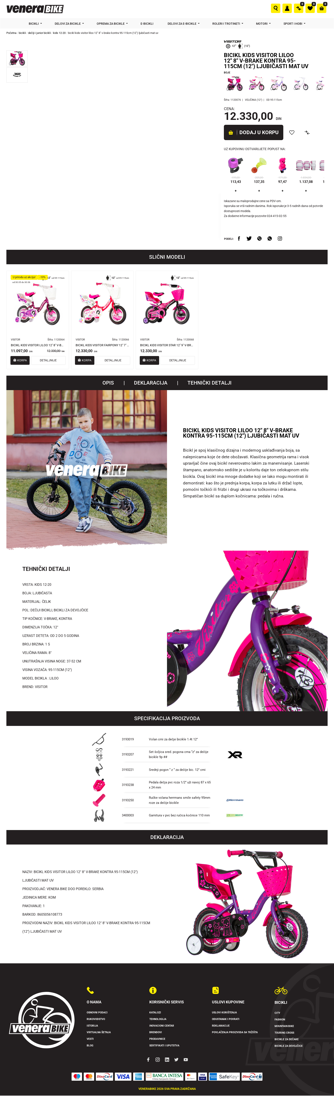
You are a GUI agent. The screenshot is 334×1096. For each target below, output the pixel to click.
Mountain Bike (286, 1026)
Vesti (91, 1039)
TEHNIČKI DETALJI (209, 383)
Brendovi (156, 1032)
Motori (262, 23)
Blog (91, 1046)
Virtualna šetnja (101, 1032)
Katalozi (156, 1013)
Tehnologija (159, 1019)
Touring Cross (286, 1033)
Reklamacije (222, 1026)
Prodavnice (158, 1039)
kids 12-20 (59, 32)
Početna (11, 32)
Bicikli (34, 23)
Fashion (281, 1020)
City (278, 1013)
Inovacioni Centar (163, 1026)
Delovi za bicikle (68, 23)
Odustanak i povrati (228, 1019)
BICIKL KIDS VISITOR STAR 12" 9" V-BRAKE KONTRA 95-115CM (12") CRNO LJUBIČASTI (167, 346)
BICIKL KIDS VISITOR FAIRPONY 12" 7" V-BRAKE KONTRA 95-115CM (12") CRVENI (102, 346)
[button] (17, 58)
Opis (108, 383)
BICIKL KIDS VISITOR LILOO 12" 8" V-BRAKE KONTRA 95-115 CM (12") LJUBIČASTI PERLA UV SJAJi (38, 346)
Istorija (93, 1026)
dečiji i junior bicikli (39, 32)
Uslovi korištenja (226, 1013)
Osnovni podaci (99, 1013)
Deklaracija (150, 383)
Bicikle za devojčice (290, 1046)
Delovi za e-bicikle (182, 23)
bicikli (22, 32)
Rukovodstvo (97, 1019)
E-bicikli (147, 23)
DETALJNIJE (52, 360)
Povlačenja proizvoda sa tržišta (238, 1032)
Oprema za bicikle (111, 23)
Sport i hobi (293, 23)
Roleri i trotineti (226, 23)
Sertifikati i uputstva (166, 1046)
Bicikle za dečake (288, 1039)
